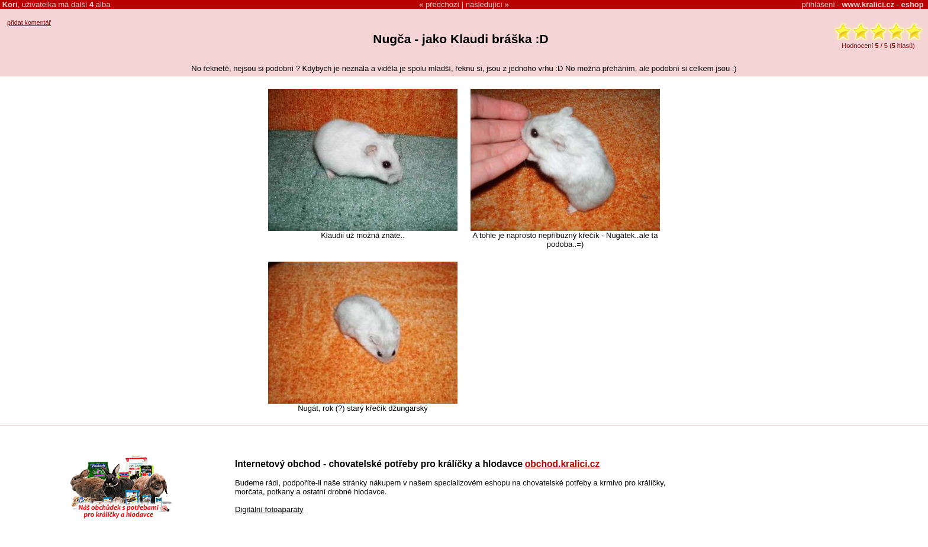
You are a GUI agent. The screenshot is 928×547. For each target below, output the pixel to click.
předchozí (442, 4)
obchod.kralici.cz (562, 464)
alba (99, 4)
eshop (912, 4)
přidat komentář (29, 22)
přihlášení (818, 4)
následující (484, 4)
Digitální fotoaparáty (269, 509)
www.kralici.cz (868, 4)
